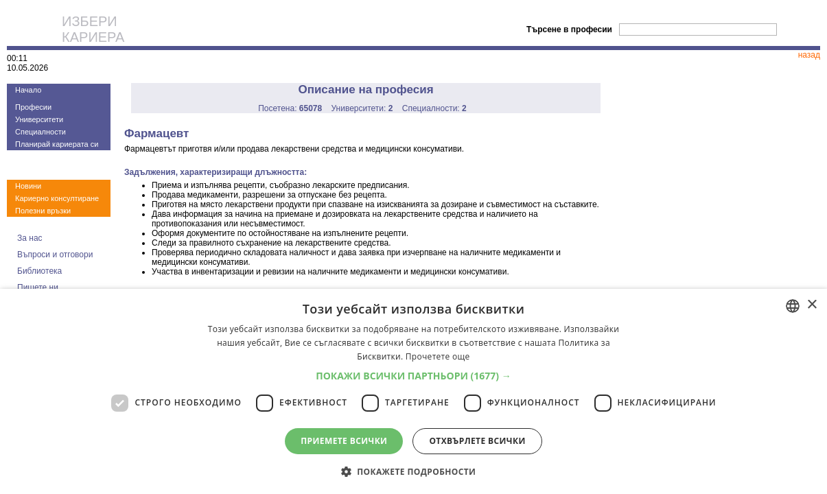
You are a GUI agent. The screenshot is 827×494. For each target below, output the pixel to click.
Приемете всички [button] (344, 441)
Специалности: (434, 108)
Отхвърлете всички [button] (477, 441)
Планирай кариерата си (56, 144)
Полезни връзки (43, 211)
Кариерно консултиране (57, 198)
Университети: (362, 108)
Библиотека (39, 271)
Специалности (40, 132)
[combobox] (793, 306)
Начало (28, 90)
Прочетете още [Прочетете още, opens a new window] (438, 356)
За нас (30, 238)
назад (809, 55)
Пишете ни (37, 287)
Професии (33, 107)
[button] (413, 375)
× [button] (811, 305)
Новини (28, 186)
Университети (39, 119)
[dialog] (413, 391)
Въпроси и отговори (55, 254)
